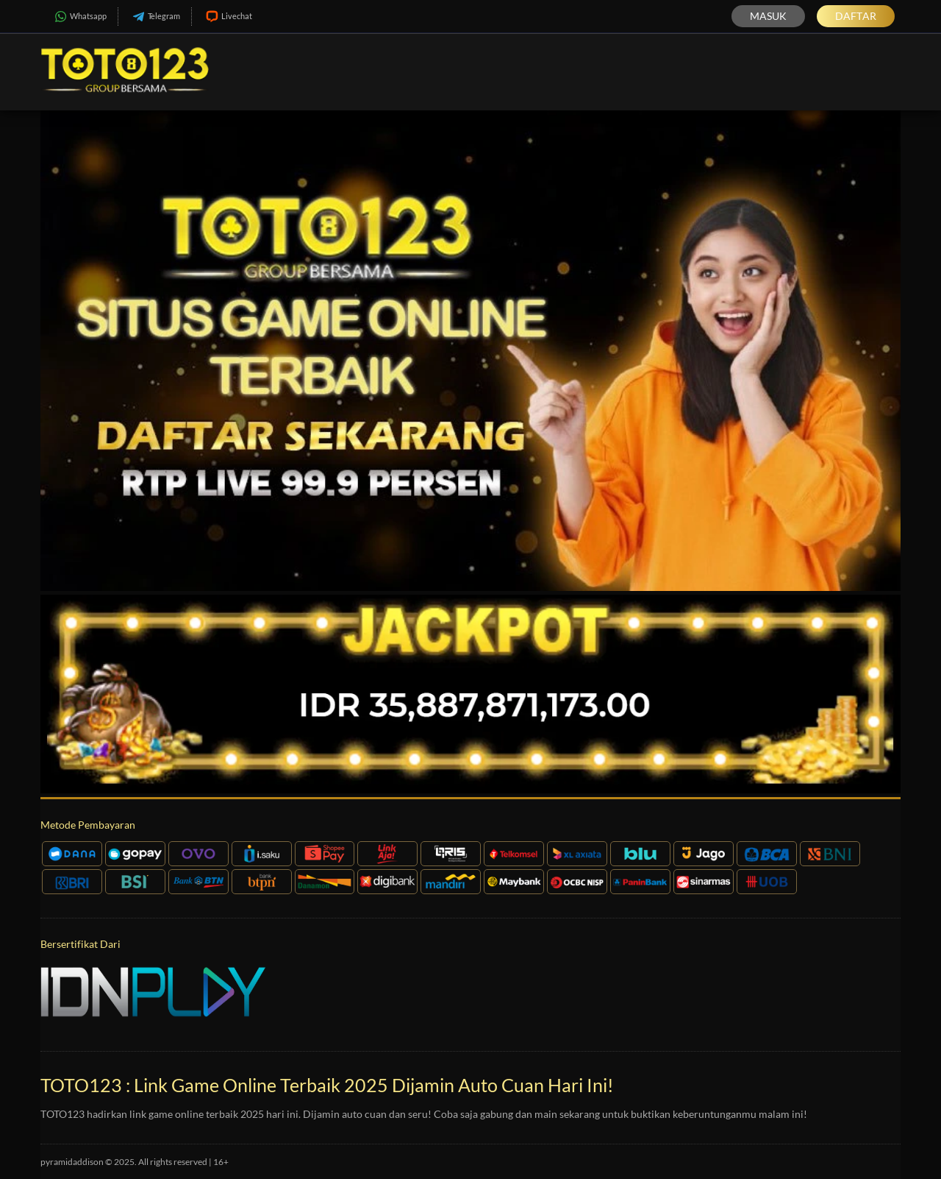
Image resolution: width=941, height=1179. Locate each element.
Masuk (768, 16)
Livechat (227, 16)
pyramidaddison (72, 1161)
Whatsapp (79, 16)
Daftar (855, 16)
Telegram (154, 16)
